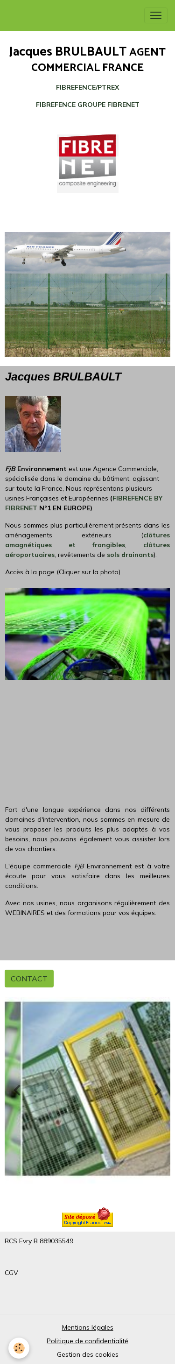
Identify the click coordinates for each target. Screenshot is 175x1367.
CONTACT (29, 978)
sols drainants (130, 554)
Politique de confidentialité (87, 1341)
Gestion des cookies (88, 1354)
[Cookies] (18, 1348)
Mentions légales (87, 1327)
